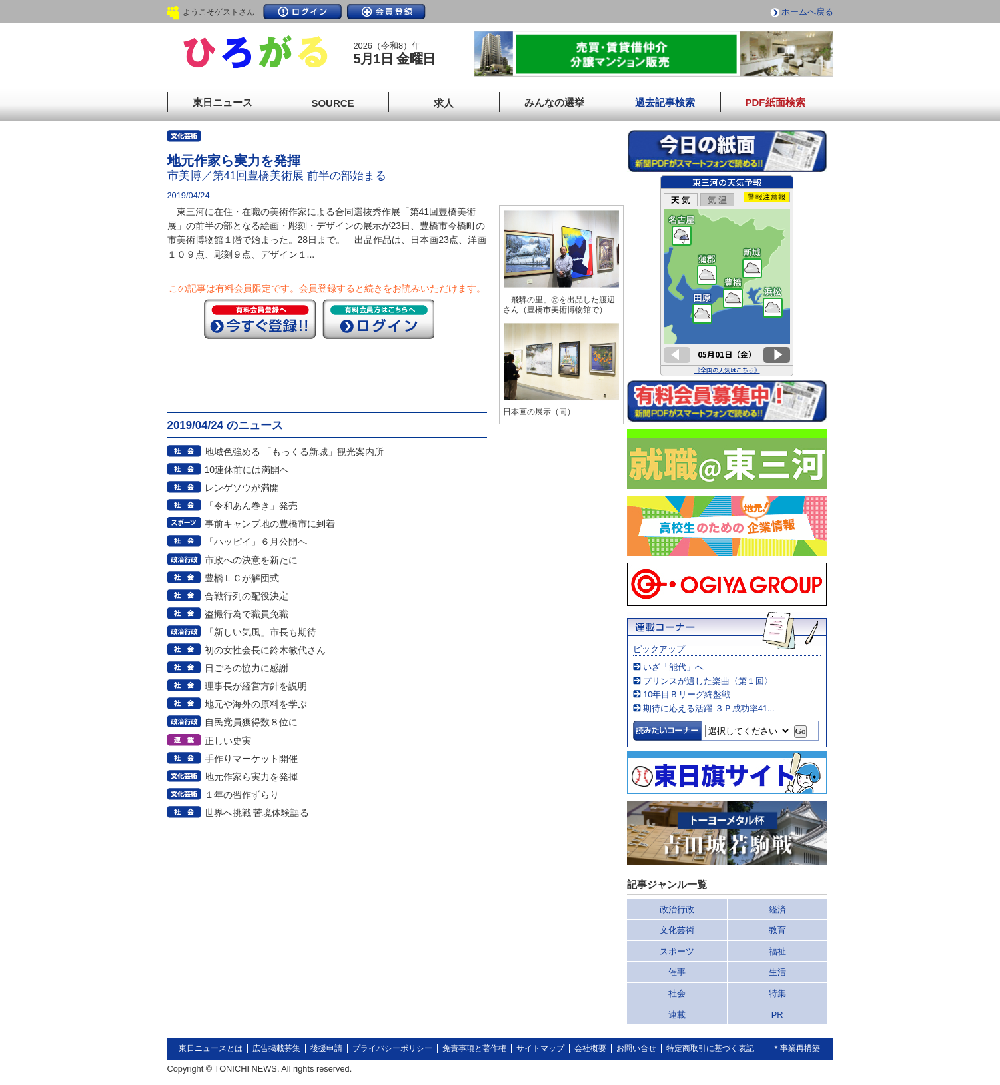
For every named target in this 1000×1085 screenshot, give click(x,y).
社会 (677, 993)
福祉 (777, 951)
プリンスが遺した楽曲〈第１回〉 (708, 681)
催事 (677, 972)
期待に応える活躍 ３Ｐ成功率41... (708, 708)
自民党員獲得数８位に (251, 722)
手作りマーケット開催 (251, 758)
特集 (777, 993)
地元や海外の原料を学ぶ (256, 704)
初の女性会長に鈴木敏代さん (265, 650)
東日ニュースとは (211, 1048)
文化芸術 (677, 930)
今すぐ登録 (260, 319)
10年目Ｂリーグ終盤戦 (686, 694)
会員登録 (386, 11)
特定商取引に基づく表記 (710, 1048)
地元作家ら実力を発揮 (251, 776)
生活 (777, 972)
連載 (677, 1015)
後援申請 (326, 1048)
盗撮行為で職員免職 (246, 614)
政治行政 (677, 909)
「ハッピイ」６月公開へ (256, 541)
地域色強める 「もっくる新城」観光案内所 (294, 451)
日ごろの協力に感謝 (246, 668)
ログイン (302, 11)
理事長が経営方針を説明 (256, 686)
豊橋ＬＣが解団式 (242, 578)
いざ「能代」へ (673, 667)
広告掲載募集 (276, 1048)
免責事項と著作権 (474, 1048)
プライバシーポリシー (392, 1048)
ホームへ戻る (807, 12)
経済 (777, 909)
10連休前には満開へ (247, 469)
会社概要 (590, 1048)
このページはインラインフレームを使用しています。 (726, 275)
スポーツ (677, 951)
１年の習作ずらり (242, 794)
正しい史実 (228, 740)
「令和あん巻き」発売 (251, 505)
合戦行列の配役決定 (246, 596)
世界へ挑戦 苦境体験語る (257, 812)
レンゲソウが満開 (242, 487)
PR (777, 1015)
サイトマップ (540, 1048)
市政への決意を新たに (251, 560)
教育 (777, 930)
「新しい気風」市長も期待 (260, 632)
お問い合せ (636, 1048)
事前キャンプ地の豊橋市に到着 (270, 523)
